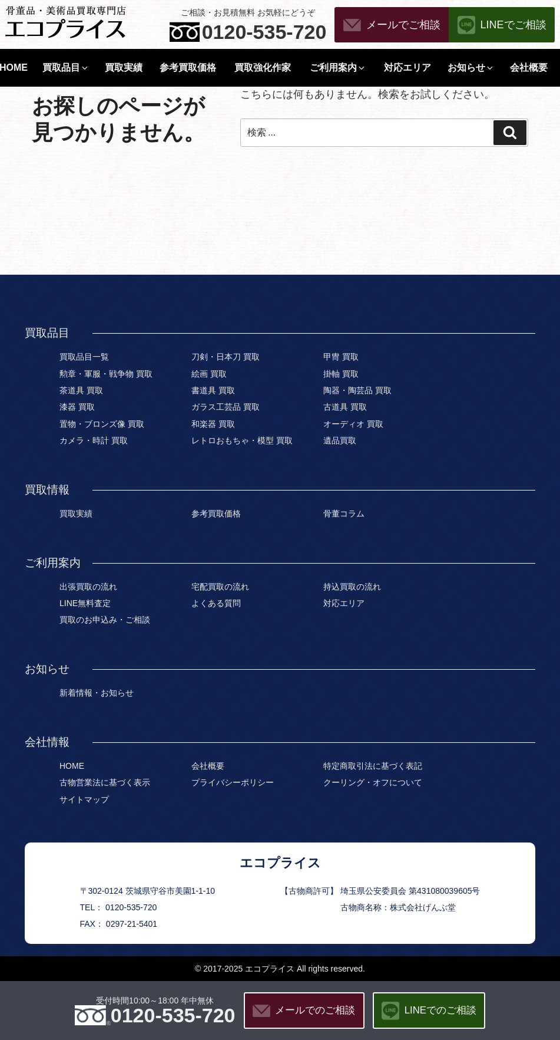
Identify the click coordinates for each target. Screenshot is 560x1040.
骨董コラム (344, 513)
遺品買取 (339, 440)
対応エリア (407, 67)
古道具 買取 (345, 407)
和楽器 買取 (213, 424)
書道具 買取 (213, 390)
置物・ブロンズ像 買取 (101, 424)
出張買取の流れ (88, 586)
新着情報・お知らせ (96, 692)
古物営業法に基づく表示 (104, 782)
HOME (34, 95)
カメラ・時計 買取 (93, 440)
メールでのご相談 (315, 1010)
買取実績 (124, 67)
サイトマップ (84, 799)
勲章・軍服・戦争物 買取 (106, 374)
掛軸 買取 (341, 374)
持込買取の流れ (352, 586)
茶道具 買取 (81, 390)
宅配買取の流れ (220, 586)
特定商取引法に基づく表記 (372, 766)
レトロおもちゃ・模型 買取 (242, 440)
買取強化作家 (262, 67)
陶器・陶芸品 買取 (357, 390)
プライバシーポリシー (232, 782)
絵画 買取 (209, 374)
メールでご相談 (403, 25)
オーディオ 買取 (353, 424)
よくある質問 (216, 603)
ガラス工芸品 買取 (225, 407)
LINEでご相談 (513, 25)
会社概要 (529, 67)
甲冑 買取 (341, 356)
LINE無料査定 (85, 603)
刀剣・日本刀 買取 (225, 356)
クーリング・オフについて (372, 782)
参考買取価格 (188, 67)
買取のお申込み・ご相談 (104, 619)
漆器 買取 (77, 407)
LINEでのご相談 (440, 1010)
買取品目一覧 (84, 356)
